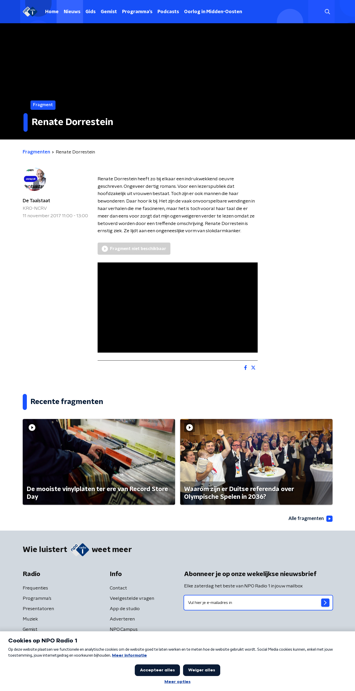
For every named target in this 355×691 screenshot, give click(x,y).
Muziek (30, 619)
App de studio (125, 609)
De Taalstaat (36, 201)
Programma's (137, 12)
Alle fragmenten (310, 519)
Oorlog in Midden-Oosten (213, 12)
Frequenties (35, 588)
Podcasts (168, 12)
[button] (327, 12)
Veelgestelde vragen (132, 598)
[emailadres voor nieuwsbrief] (258, 602)
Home (52, 12)
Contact (118, 588)
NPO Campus (124, 629)
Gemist (109, 12)
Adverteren (122, 619)
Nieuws (72, 12)
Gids (90, 12)
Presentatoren (38, 609)
